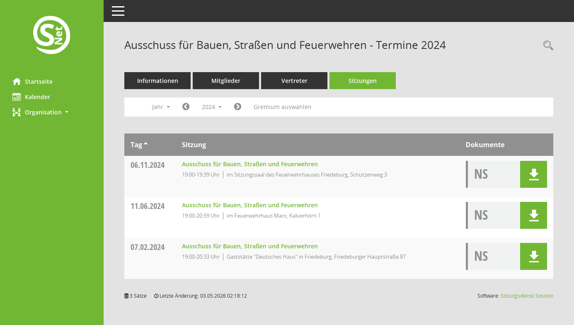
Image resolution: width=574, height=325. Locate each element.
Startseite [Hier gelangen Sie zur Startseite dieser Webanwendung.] (32, 81)
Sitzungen (363, 81)
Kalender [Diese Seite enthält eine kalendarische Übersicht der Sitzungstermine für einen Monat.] (31, 96)
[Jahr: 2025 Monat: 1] (237, 106)
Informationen (157, 81)
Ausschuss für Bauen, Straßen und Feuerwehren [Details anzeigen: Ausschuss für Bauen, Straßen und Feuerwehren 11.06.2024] (250, 205)
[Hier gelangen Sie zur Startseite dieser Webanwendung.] (52, 36)
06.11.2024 (148, 164)
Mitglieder (225, 81)
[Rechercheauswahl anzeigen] (546, 46)
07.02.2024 (148, 246)
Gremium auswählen (283, 107)
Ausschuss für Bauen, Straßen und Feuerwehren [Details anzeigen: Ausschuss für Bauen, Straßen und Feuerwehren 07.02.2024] (250, 246)
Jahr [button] (161, 107)
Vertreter (294, 81)
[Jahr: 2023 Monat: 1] (186, 106)
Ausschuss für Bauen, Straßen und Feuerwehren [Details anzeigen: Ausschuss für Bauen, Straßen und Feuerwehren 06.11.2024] (250, 164)
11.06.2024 (148, 205)
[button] (52, 112)
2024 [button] (212, 107)
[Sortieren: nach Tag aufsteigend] (146, 144)
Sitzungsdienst (527, 295)
